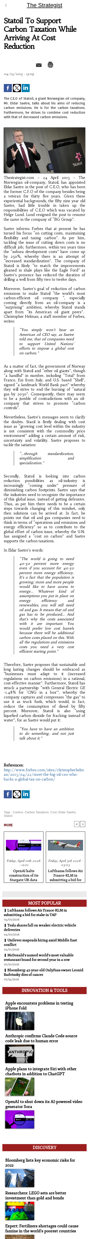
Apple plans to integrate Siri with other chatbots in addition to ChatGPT (40, 1071)
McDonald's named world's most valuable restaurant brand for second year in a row (39, 957)
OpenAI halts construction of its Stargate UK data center (23, 875)
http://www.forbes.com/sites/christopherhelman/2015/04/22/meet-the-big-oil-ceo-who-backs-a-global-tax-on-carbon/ (44, 774)
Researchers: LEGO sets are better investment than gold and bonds (35, 1196)
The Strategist (44, 5)
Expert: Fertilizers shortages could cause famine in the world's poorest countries (41, 1229)
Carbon (18, 812)
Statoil (8, 816)
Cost (53, 812)
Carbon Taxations (37, 812)
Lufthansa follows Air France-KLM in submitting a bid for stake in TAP (65, 875)
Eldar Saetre (66, 812)
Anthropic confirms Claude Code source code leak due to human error (41, 1038)
